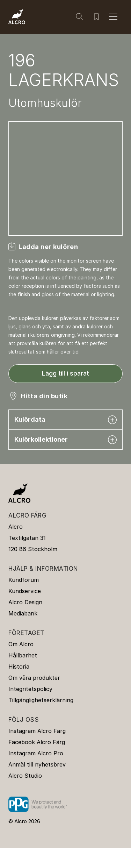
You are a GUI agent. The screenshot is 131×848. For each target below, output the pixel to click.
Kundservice (24, 590)
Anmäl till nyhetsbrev (37, 764)
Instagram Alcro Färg (37, 730)
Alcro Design (25, 602)
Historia (18, 666)
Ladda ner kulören (48, 246)
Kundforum (23, 579)
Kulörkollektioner (65, 439)
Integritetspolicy (30, 688)
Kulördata (65, 419)
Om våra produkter (34, 677)
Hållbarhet (22, 655)
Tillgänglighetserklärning (40, 700)
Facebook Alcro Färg (36, 742)
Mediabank (22, 613)
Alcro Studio (25, 775)
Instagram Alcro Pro (35, 753)
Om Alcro (21, 644)
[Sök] (79, 17)
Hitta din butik (44, 396)
